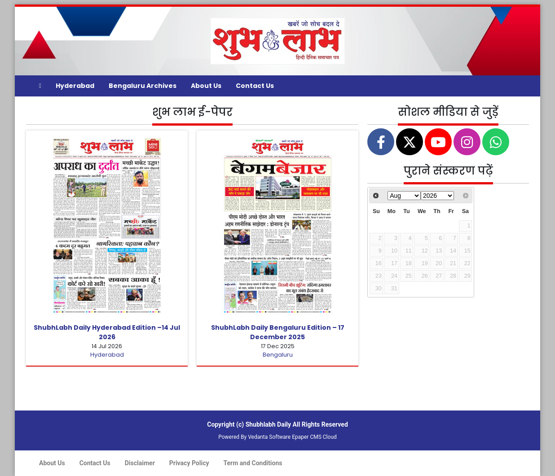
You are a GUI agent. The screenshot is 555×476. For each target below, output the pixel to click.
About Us (206, 85)
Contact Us (255, 85)
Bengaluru (278, 354)
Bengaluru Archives (142, 85)
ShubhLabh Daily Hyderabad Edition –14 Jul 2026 (107, 332)
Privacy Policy (189, 463)
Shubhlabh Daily (268, 424)
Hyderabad (75, 85)
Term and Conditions (253, 463)
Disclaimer (140, 463)
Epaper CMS (307, 437)
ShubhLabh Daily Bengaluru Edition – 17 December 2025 (277, 332)
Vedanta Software (269, 437)
